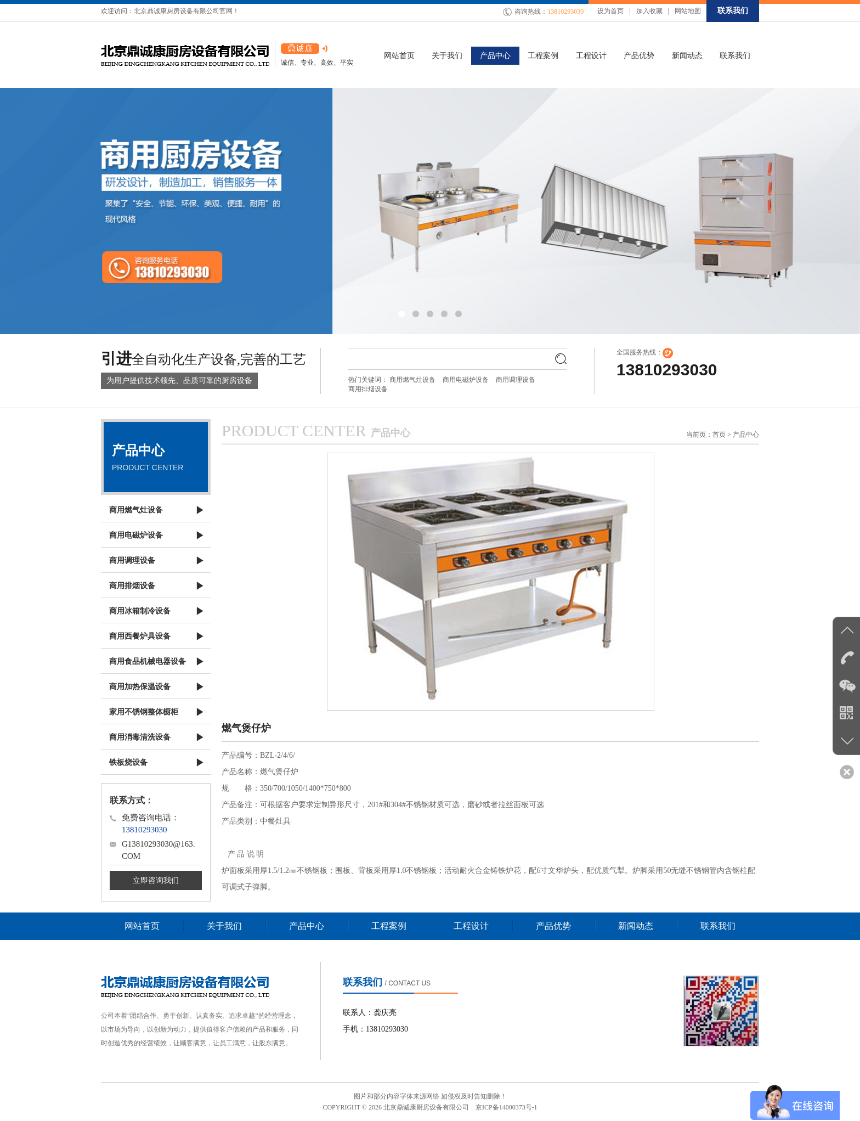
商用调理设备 (515, 380)
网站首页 (142, 926)
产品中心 (306, 926)
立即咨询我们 (156, 880)
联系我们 (732, 11)
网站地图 (688, 11)
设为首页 (610, 11)
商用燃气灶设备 (412, 380)
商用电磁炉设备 (466, 380)
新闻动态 (635, 926)
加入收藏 (649, 11)
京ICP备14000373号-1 (507, 1107)
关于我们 (224, 926)
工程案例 (388, 926)
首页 (719, 434)
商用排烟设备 (368, 389)
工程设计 (471, 926)
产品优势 (553, 926)
